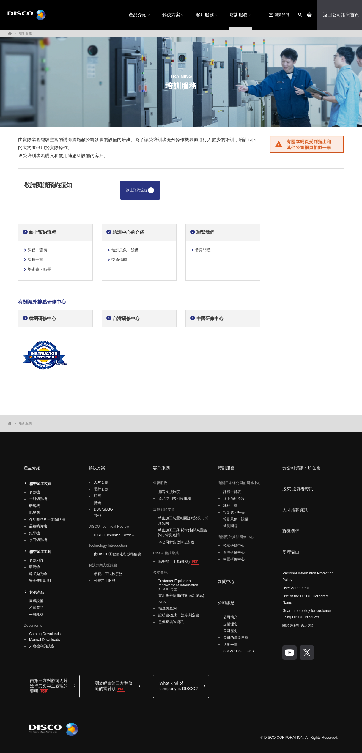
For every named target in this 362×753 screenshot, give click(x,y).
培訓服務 (238, 14)
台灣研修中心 (126, 318)
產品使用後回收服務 (174, 499)
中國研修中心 (210, 318)
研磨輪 (34, 567)
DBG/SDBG (103, 509)
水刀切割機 (38, 540)
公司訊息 (226, 602)
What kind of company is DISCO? (178, 686)
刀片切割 (101, 482)
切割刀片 (36, 560)
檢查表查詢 (167, 608)
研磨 (97, 496)
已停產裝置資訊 (171, 622)
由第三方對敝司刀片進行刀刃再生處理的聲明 (49, 686)
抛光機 (34, 513)
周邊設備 (36, 601)
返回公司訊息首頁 (341, 14)
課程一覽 (35, 259)
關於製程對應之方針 (298, 625)
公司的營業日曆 (235, 638)
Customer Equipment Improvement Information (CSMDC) (178, 585)
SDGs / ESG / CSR (238, 651)
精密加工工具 (40, 552)
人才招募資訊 (295, 510)
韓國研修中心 (42, 318)
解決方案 (171, 14)
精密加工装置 (40, 484)
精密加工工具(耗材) (174, 562)
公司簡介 (230, 617)
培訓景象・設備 (125, 250)
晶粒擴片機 (38, 526)
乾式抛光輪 (38, 574)
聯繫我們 (278, 14)
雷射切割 (101, 489)
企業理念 (230, 624)
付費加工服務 (105, 581)
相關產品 (36, 608)
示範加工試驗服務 (108, 574)
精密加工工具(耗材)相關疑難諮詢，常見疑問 (182, 532)
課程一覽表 (37, 250)
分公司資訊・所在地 (301, 467)
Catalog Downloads (45, 634)
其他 (97, 515)
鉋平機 (34, 533)
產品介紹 (138, 14)
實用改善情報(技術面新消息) (181, 595)
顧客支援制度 (169, 492)
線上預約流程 (140, 190)
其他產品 (36, 592)
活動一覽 (230, 644)
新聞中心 (226, 581)
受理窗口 (290, 552)
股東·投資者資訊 (297, 488)
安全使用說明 (40, 581)
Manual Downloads (44, 640)
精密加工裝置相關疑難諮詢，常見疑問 (183, 520)
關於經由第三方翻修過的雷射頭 (114, 686)
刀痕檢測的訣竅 (41, 646)
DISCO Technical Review (114, 535)
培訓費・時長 (39, 269)
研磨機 (34, 506)
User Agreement (295, 588)
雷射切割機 (38, 499)
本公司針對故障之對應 (176, 542)
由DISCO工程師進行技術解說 (117, 554)
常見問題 (203, 250)
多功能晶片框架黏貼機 (47, 519)
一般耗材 (36, 614)
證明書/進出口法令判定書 (178, 615)
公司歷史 (230, 631)
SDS (162, 602)
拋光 (97, 503)
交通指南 (119, 259)
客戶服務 (205, 14)
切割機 (34, 492)
